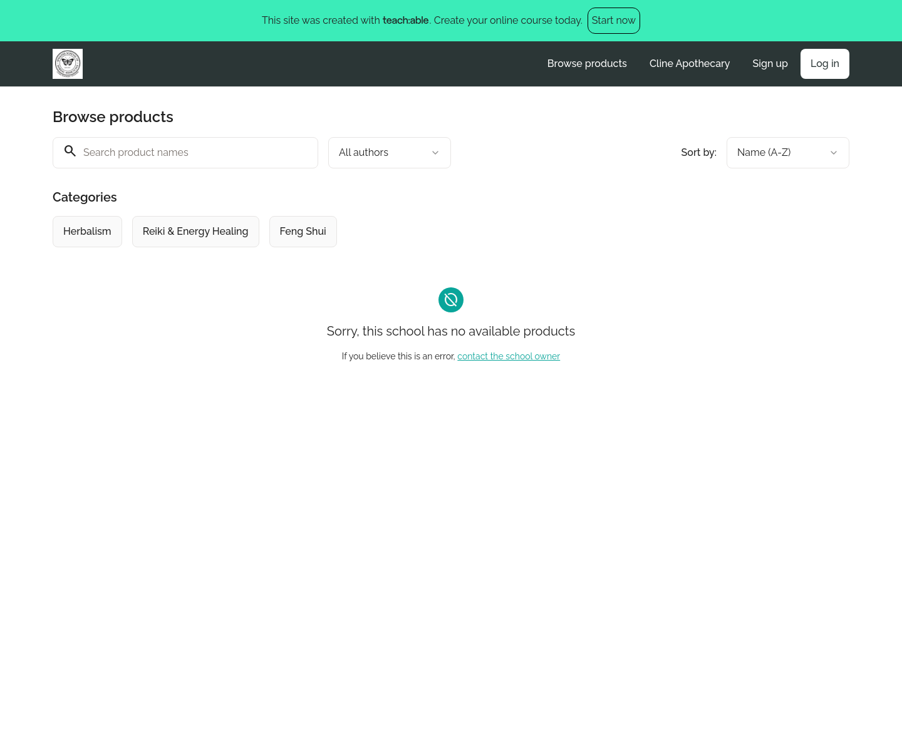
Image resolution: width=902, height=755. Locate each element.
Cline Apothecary (690, 63)
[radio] (87, 231)
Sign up (770, 63)
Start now (614, 20)
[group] (400, 231)
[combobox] (389, 152)
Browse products (587, 63)
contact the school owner (508, 356)
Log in (825, 63)
